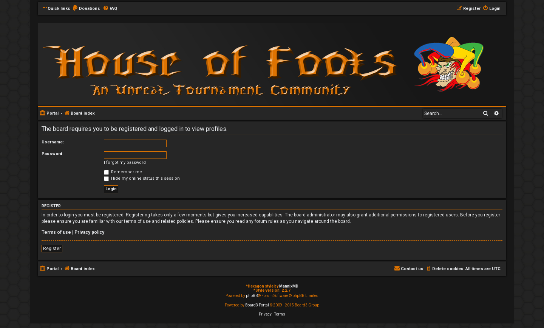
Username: (53, 142)
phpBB (252, 296)
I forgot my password (125, 162)
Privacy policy (89, 232)
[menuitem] (86, 8)
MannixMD (288, 286)
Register (52, 248)
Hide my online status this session (142, 178)
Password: (52, 153)
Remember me (123, 171)
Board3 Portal (257, 305)
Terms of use (56, 232)
